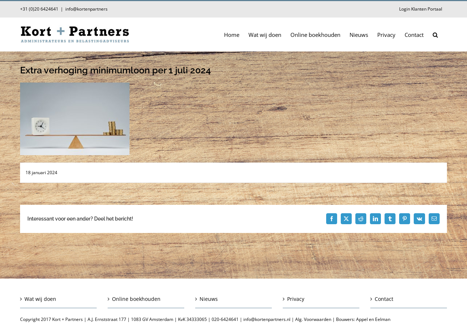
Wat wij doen (40, 298)
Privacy (295, 298)
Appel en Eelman (373, 319)
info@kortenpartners (86, 9)
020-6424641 (225, 319)
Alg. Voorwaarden (313, 319)
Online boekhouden (136, 298)
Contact (384, 298)
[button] (435, 34)
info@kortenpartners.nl (266, 319)
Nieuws (209, 298)
